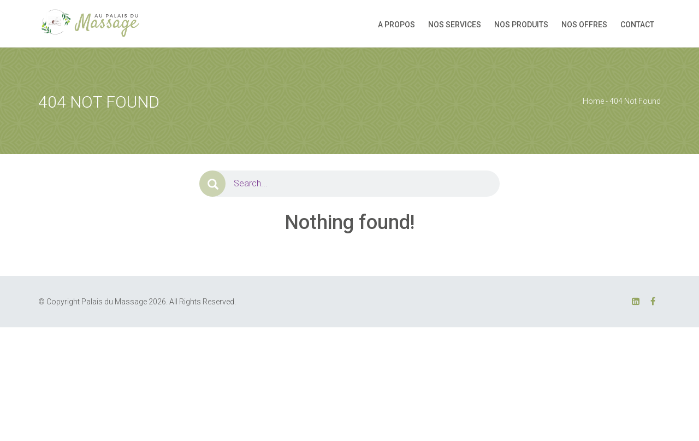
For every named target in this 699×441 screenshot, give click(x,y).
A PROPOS (396, 24)
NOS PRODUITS (521, 24)
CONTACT (637, 24)
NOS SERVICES (454, 24)
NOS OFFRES (584, 24)
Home (593, 101)
